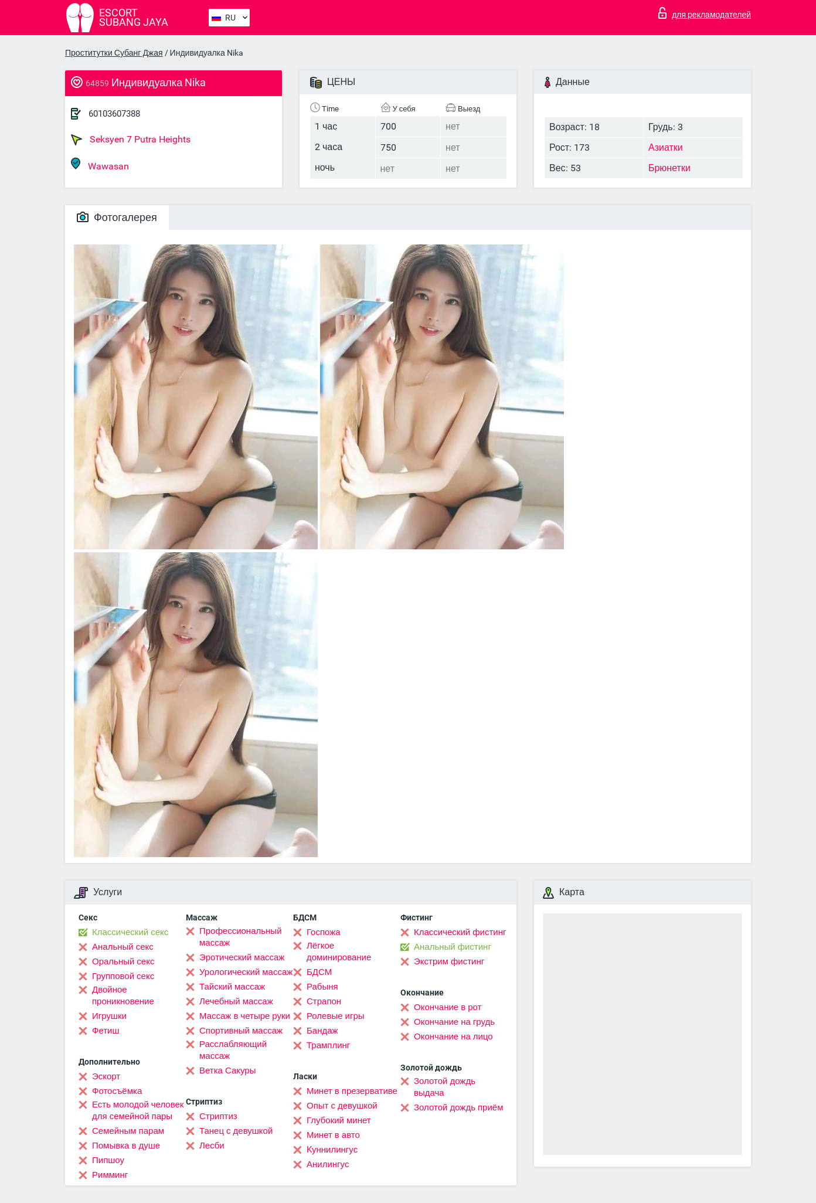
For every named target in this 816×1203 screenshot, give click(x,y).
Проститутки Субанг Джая (114, 52)
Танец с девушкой (236, 1131)
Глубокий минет (339, 1120)
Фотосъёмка (117, 1091)
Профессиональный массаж (240, 937)
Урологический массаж (246, 972)
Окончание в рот (447, 1007)
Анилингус (328, 1164)
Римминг (110, 1175)
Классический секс (130, 932)
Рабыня (322, 986)
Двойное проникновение (123, 995)
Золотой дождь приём (458, 1107)
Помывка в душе (126, 1145)
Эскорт (106, 1076)
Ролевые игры (336, 1016)
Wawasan (100, 164)
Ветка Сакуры (227, 1070)
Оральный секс (123, 961)
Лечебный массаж (236, 1001)
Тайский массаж (232, 986)
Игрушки (109, 1016)
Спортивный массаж (241, 1030)
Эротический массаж (241, 957)
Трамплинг (328, 1045)
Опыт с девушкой (342, 1105)
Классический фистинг (460, 932)
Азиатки (665, 147)
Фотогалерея (117, 217)
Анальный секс (123, 947)
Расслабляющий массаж (233, 1050)
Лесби (212, 1145)
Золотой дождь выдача (444, 1087)
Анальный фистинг (452, 947)
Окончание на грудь (454, 1022)
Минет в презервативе (352, 1091)
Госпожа (324, 932)
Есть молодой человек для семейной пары (137, 1110)
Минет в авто (333, 1135)
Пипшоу (108, 1160)
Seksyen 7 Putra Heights (131, 139)
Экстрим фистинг (449, 961)
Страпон (324, 1001)
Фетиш (106, 1030)
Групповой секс (123, 976)
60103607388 (114, 113)
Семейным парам (128, 1131)
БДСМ (319, 972)
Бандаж (322, 1030)
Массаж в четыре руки (244, 1016)
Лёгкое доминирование (339, 951)
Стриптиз (218, 1116)
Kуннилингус (332, 1149)
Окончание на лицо (453, 1036)
